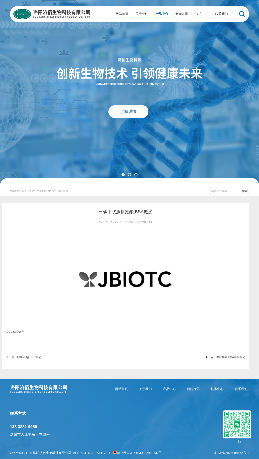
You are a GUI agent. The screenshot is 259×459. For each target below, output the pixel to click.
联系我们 (221, 14)
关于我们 (141, 14)
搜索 (245, 191)
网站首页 (122, 14)
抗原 (51, 190)
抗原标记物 (63, 190)
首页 (31, 190)
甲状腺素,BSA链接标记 (230, 357)
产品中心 (161, 14)
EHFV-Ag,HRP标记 (29, 357)
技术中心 (201, 14)
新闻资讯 (181, 14)
